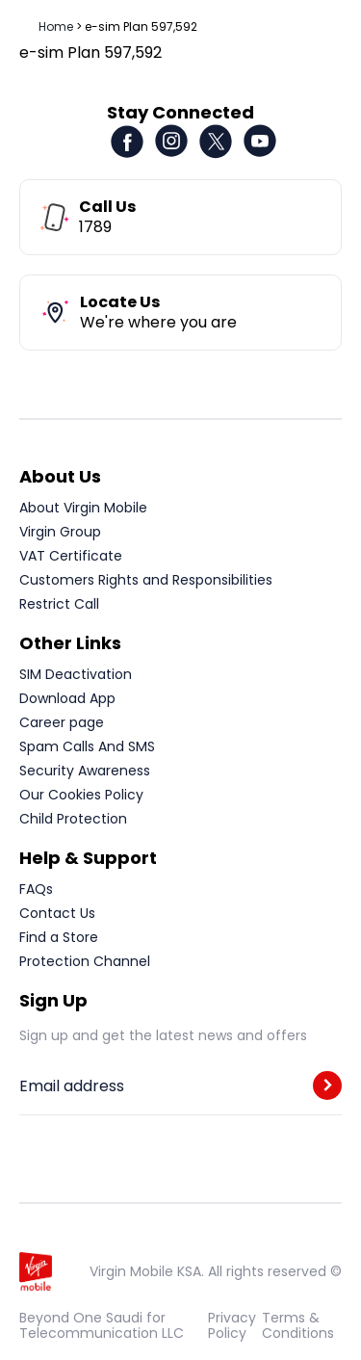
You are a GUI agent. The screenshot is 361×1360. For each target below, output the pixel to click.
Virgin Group (60, 531)
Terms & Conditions (298, 1325)
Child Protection (73, 818)
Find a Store (58, 937)
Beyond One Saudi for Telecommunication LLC (101, 1325)
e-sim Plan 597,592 (141, 26)
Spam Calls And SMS (87, 746)
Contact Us (57, 913)
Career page (61, 722)
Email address (71, 1086)
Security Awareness (84, 770)
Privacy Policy (232, 1325)
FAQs (36, 889)
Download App (67, 698)
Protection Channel (84, 961)
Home (56, 26)
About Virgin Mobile (83, 507)
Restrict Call (59, 604)
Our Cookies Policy (81, 794)
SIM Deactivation (75, 674)
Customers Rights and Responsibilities (145, 579)
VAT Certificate (70, 555)
